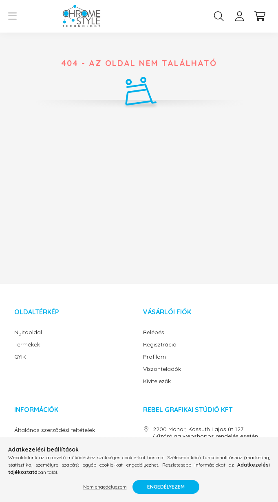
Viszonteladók (162, 369)
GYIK (20, 356)
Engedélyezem (166, 487)
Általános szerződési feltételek (54, 430)
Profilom (154, 356)
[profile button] (239, 16)
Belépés (153, 332)
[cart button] (260, 16)
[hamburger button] (12, 16)
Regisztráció (160, 344)
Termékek (27, 344)
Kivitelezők (157, 381)
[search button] (219, 16)
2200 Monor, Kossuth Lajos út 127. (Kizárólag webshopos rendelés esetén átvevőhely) (205, 436)
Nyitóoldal (28, 332)
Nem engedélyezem (105, 487)
